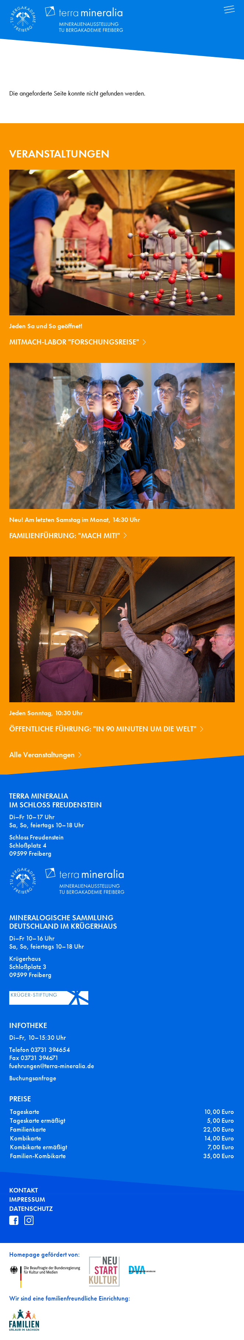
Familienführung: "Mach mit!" (64, 535)
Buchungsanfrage (32, 1078)
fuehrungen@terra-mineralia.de (51, 1066)
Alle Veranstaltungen (42, 754)
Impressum (27, 1199)
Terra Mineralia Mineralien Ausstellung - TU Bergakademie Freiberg (72, 20)
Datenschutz (31, 1209)
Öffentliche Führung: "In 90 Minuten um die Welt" (103, 728)
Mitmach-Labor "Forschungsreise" (74, 341)
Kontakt (23, 1190)
